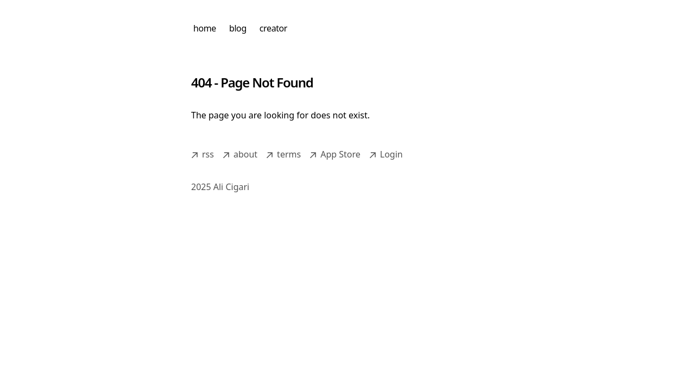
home (204, 28)
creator (273, 28)
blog (238, 28)
